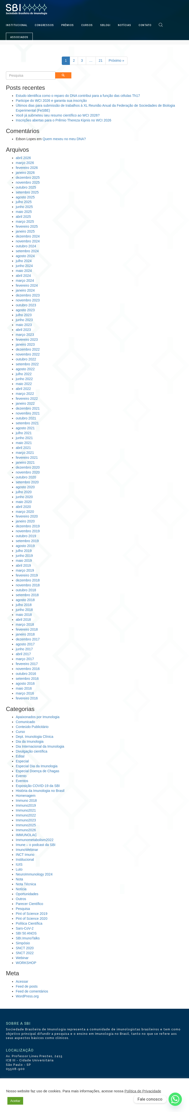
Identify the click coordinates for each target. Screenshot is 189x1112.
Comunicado (25, 722)
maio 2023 (24, 325)
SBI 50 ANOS (26, 933)
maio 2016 (24, 688)
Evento (21, 776)
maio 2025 (24, 212)
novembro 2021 (28, 413)
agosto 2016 (25, 683)
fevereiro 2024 (27, 285)
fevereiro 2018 (27, 629)
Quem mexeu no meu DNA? (64, 139)
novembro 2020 (28, 472)
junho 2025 (24, 207)
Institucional (25, 859)
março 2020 (25, 512)
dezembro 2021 (28, 408)
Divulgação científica (31, 751)
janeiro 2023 (25, 344)
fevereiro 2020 (27, 516)
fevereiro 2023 (27, 339)
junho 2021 (24, 438)
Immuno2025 (26, 825)
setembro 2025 (27, 192)
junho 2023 (24, 320)
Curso (20, 732)
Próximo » (116, 60)
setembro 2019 (27, 541)
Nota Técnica (26, 884)
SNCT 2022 (25, 953)
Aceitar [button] (15, 1101)
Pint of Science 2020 (31, 918)
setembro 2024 (27, 251)
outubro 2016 (26, 674)
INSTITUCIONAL (16, 25)
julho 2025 (24, 202)
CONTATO (145, 25)
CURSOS (87, 25)
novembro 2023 (28, 300)
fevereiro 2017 (27, 664)
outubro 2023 (26, 305)
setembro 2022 (27, 364)
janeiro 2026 (25, 173)
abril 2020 (23, 507)
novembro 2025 (28, 182)
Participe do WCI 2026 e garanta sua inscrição (51, 101)
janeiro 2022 (25, 403)
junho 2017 (24, 649)
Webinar (22, 958)
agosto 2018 (25, 600)
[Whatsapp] (175, 1099)
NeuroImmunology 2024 (34, 874)
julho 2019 (24, 551)
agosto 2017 (25, 644)
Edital (20, 756)
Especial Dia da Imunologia (37, 766)
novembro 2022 (28, 354)
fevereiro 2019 (27, 575)
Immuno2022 (26, 815)
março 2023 (25, 335)
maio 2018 (24, 615)
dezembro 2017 (28, 639)
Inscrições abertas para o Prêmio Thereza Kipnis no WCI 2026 (63, 120)
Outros (21, 899)
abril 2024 (23, 276)
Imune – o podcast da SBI (35, 845)
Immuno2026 (26, 830)
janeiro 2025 (25, 231)
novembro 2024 (28, 241)
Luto (19, 869)
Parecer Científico (29, 904)
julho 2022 (24, 374)
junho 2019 (24, 556)
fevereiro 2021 (27, 458)
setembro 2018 (27, 595)
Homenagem (25, 796)
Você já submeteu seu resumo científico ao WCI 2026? (58, 115)
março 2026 (25, 163)
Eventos (22, 781)
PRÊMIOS (67, 25)
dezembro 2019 (28, 526)
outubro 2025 (26, 187)
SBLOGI (105, 25)
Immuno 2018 (26, 800)
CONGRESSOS (44, 25)
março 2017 (25, 659)
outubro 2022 (26, 359)
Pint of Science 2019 (31, 914)
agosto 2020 (25, 487)
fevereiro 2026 (27, 168)
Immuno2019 (26, 805)
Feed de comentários (32, 991)
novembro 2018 (28, 585)
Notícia (21, 889)
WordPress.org (27, 996)
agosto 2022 (25, 369)
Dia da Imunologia (30, 741)
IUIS (19, 864)
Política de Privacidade (143, 1091)
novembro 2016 (28, 669)
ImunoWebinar (27, 850)
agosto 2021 (25, 428)
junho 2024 (24, 266)
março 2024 (25, 280)
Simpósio (23, 943)
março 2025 (25, 221)
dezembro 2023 (28, 295)
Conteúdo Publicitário (32, 727)
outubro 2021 (26, 418)
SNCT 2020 (25, 948)
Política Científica (29, 923)
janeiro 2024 (25, 290)
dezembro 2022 (28, 349)
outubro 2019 (26, 536)
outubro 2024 (26, 246)
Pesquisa (23, 909)
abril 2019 (23, 565)
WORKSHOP (26, 963)
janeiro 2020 (25, 521)
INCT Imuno (25, 855)
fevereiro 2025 (27, 226)
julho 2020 (24, 492)
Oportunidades (27, 894)
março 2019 (25, 570)
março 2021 (25, 453)
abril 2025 (23, 217)
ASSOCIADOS (19, 37)
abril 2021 (23, 448)
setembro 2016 (27, 679)
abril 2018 (23, 620)
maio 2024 (24, 271)
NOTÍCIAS (124, 25)
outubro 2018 (26, 590)
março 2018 (25, 624)
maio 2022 (24, 384)
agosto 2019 (25, 546)
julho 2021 (24, 433)
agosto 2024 (25, 256)
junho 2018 (24, 610)
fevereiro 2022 (27, 398)
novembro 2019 (28, 531)
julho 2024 (24, 261)
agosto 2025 (25, 197)
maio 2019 (24, 561)
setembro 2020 (27, 482)
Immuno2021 (26, 810)
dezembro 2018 (28, 580)
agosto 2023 (25, 310)
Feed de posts (27, 986)
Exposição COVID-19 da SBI (38, 786)
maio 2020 (24, 502)
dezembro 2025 (28, 177)
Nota (19, 879)
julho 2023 (24, 315)
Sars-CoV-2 (24, 928)
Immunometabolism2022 (34, 840)
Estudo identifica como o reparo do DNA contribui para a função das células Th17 (78, 96)
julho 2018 (24, 605)
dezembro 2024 (28, 236)
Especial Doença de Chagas (37, 771)
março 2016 (25, 693)
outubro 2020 (26, 477)
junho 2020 (24, 497)
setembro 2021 (27, 423)
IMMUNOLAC (26, 835)
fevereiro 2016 (27, 698)
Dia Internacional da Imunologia (40, 746)
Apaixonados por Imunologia (37, 717)
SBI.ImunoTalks (28, 938)
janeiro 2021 (25, 462)
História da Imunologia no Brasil (40, 791)
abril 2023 (23, 330)
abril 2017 (23, 654)
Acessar (22, 981)
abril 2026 (23, 158)
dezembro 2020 (28, 467)
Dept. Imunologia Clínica (34, 737)
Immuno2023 (26, 820)
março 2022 (25, 394)
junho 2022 (24, 379)
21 (101, 60)
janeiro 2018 (25, 634)
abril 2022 (23, 389)
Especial (22, 761)
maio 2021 (24, 443)
